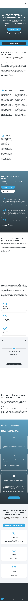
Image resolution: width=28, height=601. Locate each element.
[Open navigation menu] (25, 4)
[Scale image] (4, 340)
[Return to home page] (4, 4)
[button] (14, 29)
